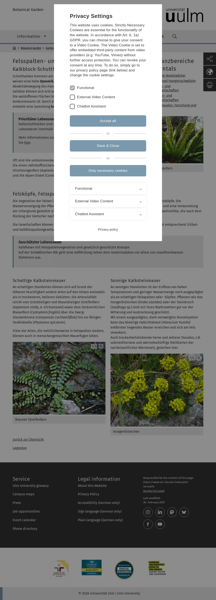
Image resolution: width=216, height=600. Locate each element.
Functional (85, 88)
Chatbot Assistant (91, 106)
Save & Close (108, 146)
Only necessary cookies (107, 171)
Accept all (108, 121)
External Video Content (96, 97)
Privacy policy (108, 229)
